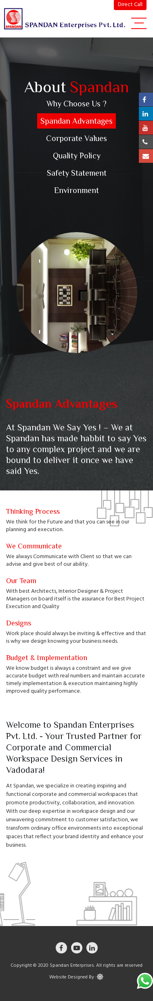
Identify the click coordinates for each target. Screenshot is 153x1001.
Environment (76, 190)
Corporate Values (76, 138)
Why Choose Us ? (76, 103)
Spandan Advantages (76, 120)
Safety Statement (77, 172)
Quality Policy (77, 155)
